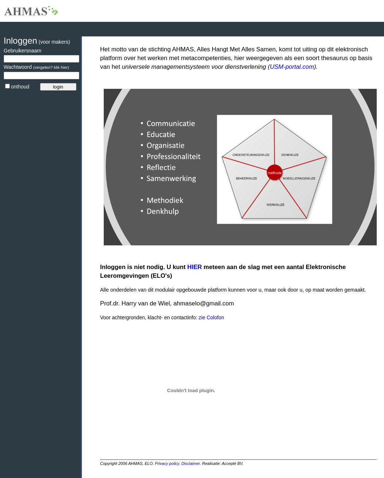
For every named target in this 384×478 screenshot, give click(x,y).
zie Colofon (210, 317)
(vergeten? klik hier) (51, 67)
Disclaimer (190, 463)
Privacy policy (167, 463)
